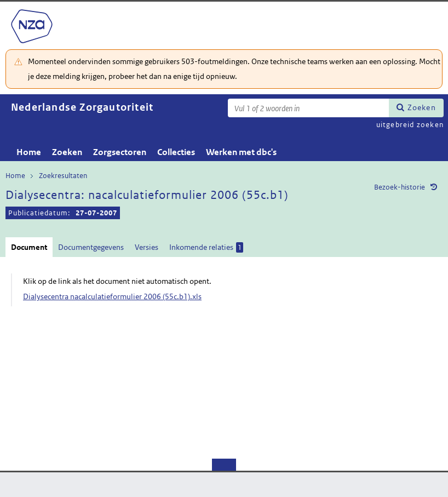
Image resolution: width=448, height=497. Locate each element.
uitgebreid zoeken (410, 124)
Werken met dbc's (241, 152)
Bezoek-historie (399, 187)
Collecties (176, 152)
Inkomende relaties (206, 247)
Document (29, 247)
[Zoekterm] (308, 108)
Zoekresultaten (63, 175)
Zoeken (421, 107)
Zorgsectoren (119, 152)
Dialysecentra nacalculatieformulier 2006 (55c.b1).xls (112, 296)
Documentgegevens (91, 247)
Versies (146, 247)
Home (28, 152)
